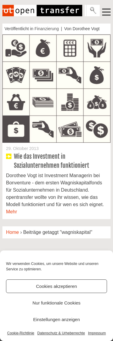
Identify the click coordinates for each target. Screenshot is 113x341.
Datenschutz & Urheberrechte (61, 333)
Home (12, 232)
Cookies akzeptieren (56, 286)
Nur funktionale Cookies (56, 302)
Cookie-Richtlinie (20, 333)
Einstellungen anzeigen (56, 319)
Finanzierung (46, 28)
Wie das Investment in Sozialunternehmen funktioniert (51, 161)
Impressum (97, 333)
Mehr (11, 211)
